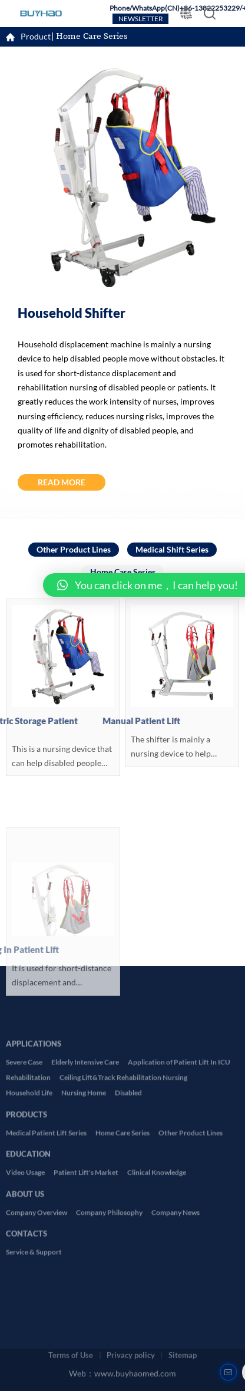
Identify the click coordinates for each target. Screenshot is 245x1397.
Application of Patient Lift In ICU (179, 1199)
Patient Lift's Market (86, 1309)
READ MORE (61, 483)
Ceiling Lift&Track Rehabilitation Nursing (123, 1214)
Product (36, 38)
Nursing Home (83, 1229)
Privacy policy (131, 1340)
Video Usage (25, 1309)
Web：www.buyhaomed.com (122, 1364)
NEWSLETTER (140, 19)
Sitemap (182, 1340)
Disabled (128, 1229)
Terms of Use (70, 1340)
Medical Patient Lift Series (46, 1269)
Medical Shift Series (171, 550)
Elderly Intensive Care (85, 1199)
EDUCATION (28, 1287)
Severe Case (24, 1199)
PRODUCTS (26, 1247)
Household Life (29, 1229)
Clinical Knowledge (156, 1309)
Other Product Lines (74, 550)
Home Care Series (92, 37)
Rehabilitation (28, 1214)
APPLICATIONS (33, 1176)
